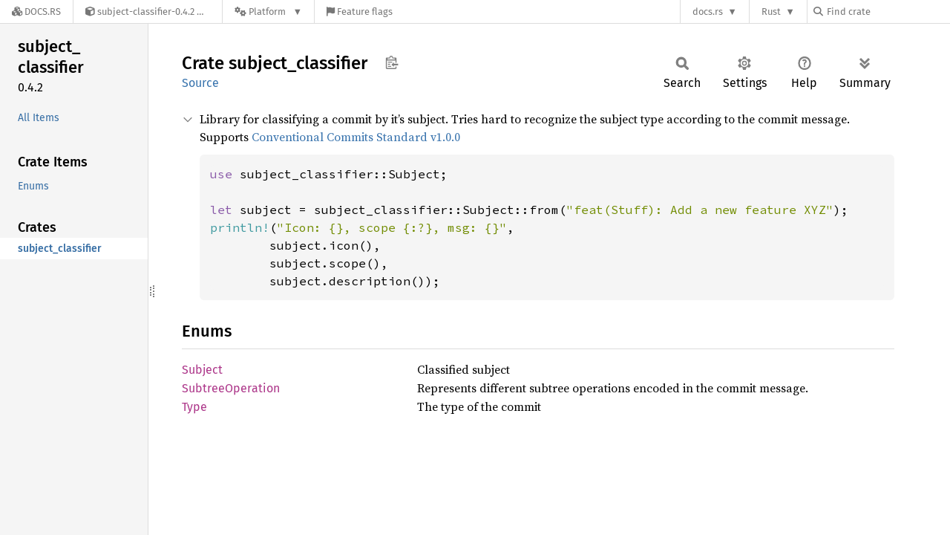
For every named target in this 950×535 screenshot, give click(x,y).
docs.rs (707, 11)
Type (194, 407)
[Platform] (268, 11)
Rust (771, 11)
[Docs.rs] (36, 11)
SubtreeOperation (231, 388)
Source (200, 83)
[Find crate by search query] (887, 11)
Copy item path (391, 62)
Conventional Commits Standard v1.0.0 (356, 137)
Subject (202, 370)
